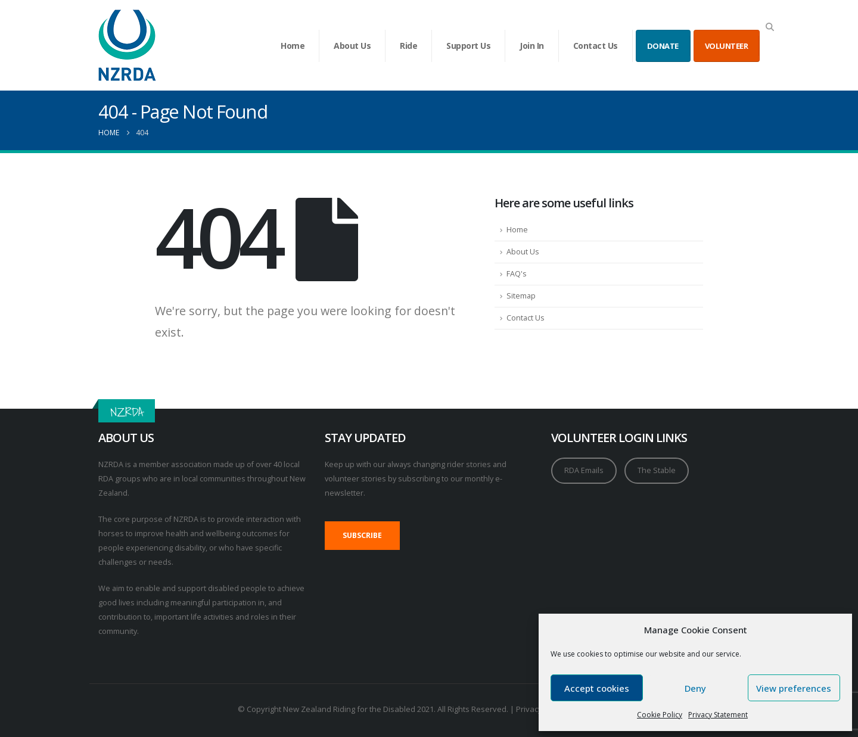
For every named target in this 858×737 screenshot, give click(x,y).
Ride (408, 45)
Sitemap (521, 296)
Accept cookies (596, 688)
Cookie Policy (659, 715)
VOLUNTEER (726, 46)
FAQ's (516, 274)
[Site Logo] (127, 45)
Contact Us (595, 45)
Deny (695, 688)
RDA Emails (584, 470)
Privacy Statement (718, 715)
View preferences (793, 688)
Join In (532, 45)
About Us (352, 45)
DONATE (663, 46)
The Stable (657, 470)
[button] (769, 27)
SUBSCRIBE (362, 535)
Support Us (468, 45)
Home (292, 45)
